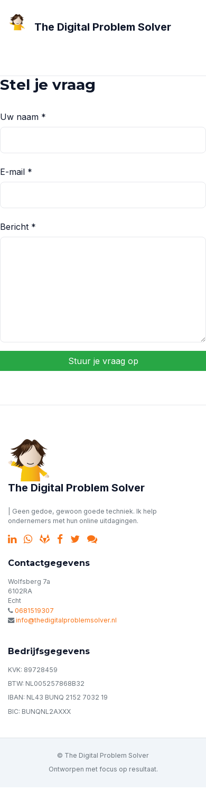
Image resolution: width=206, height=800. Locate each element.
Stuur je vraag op (103, 361)
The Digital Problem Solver (102, 27)
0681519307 (34, 611)
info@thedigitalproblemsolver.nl (66, 620)
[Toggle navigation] (23, 56)
